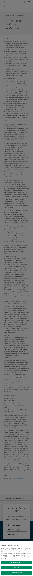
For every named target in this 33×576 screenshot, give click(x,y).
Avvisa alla (16, 567)
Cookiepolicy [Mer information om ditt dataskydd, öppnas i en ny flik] (10, 559)
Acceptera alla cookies (16, 572)
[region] (16, 558)
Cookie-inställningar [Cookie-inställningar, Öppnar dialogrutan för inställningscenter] (16, 562)
